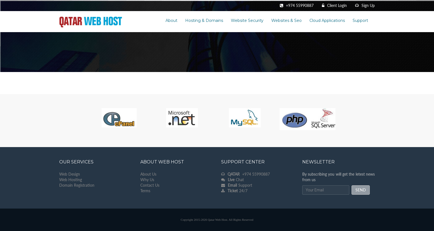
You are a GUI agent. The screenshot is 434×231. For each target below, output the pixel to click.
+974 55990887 (245, 174)
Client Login (337, 5)
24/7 (234, 190)
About (171, 20)
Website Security (247, 20)
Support (360, 20)
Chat (232, 179)
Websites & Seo (286, 20)
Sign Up (368, 5)
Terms (145, 190)
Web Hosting (70, 179)
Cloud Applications (327, 20)
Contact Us (149, 185)
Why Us (147, 179)
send (360, 190)
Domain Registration (76, 185)
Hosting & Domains (204, 20)
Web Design (69, 174)
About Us (148, 174)
